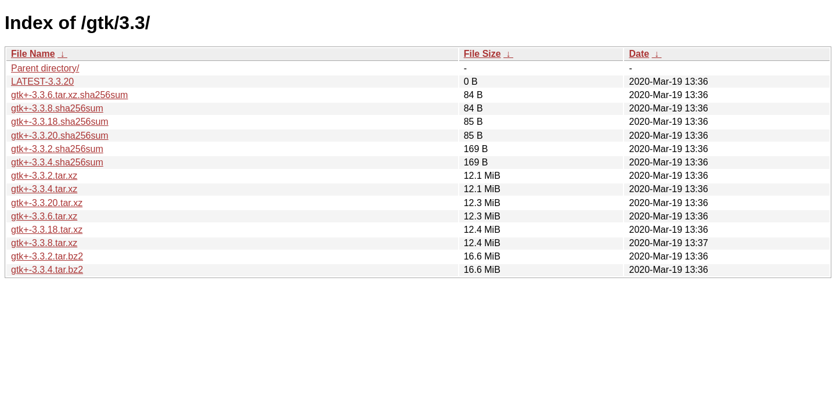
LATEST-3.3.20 (42, 82)
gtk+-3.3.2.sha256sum (57, 149)
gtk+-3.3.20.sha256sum (60, 135)
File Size (482, 54)
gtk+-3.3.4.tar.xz (44, 189)
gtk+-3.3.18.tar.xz (46, 230)
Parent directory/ (45, 68)
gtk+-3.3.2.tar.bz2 (47, 256)
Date (639, 54)
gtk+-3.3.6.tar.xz (44, 216)
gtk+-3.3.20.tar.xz (46, 203)
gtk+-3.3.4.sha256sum (57, 162)
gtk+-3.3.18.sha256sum (60, 122)
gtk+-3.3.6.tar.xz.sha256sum (69, 95)
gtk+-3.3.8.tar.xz (44, 243)
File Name (33, 54)
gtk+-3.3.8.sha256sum (57, 108)
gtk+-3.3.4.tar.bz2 (47, 270)
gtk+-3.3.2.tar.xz (44, 176)
